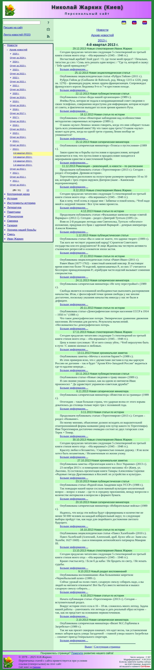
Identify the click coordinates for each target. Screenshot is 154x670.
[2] (28, 202)
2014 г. (16, 150)
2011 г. (16, 193)
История (12, 211)
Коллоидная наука (18, 206)
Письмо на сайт (13, 27)
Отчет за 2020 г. (18, 94)
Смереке (37, 667)
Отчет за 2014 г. (18, 145)
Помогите (77, 653)
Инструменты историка (21, 216)
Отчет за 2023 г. (18, 68)
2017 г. (16, 124)
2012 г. (16, 184)
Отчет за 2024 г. (18, 59)
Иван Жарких (15, 256)
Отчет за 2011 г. (18, 188)
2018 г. (16, 115)
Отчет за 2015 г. (18, 137)
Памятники (13, 226)
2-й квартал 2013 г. (22, 171)
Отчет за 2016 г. (18, 128)
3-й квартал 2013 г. (22, 167)
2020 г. (16, 98)
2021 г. (16, 89)
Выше (88, 646)
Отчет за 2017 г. (18, 119)
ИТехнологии (15, 231)
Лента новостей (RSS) (17, 34)
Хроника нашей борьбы (21, 246)
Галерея (12, 241)
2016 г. (16, 132)
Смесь (11, 251)
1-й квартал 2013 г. (22, 175)
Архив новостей (18, 50)
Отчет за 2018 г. (18, 111)
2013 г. (16, 158)
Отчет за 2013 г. (18, 154)
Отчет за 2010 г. (18, 197)
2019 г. (16, 106)
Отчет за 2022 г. (18, 76)
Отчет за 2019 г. (18, 102)
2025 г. (16, 55)
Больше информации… (74, 69)
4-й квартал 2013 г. (22, 162)
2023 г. (16, 72)
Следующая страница (107, 646)
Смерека (12, 236)
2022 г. (16, 81)
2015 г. (16, 141)
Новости (12, 45)
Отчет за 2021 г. (18, 85)
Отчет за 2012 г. (18, 180)
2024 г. (16, 63)
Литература (14, 221)
